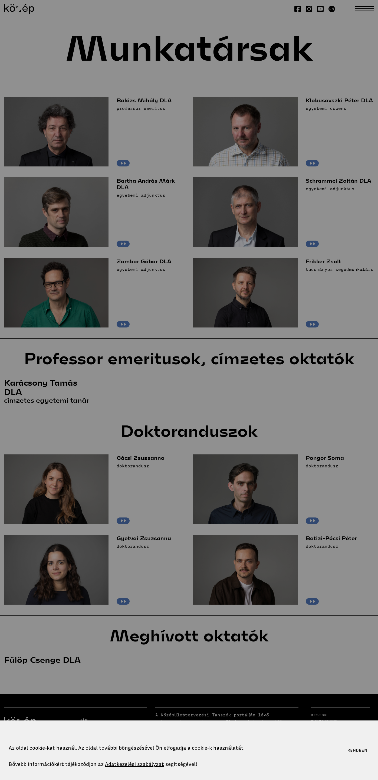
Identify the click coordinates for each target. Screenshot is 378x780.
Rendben (357, 750)
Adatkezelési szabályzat (134, 764)
